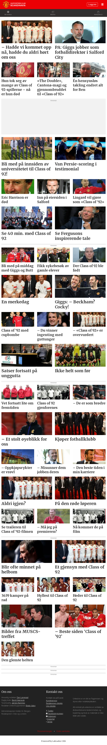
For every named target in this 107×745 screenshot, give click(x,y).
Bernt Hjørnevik (18, 700)
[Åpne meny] (102, 4)
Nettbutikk (97, 14)
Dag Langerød (22, 698)
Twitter (50, 711)
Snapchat (51, 719)
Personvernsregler (45, 731)
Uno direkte (51, 706)
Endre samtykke (63, 731)
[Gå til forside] (14, 4)
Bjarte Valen (30, 706)
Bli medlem (8, 14)
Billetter (52, 14)
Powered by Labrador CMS (53, 741)
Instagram (52, 716)
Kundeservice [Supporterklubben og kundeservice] (51, 701)
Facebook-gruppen (55, 714)
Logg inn (92, 5)
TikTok (49, 722)
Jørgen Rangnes (18, 703)
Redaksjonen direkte (54, 703)
